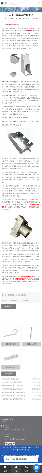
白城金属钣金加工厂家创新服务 (19, 303)
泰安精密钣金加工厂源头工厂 (13, 397)
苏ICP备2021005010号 (21, 450)
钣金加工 (24, 455)
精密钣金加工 (33, 455)
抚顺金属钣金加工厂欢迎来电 (13, 394)
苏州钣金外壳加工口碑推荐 (17, 297)
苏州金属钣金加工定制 (11, 387)
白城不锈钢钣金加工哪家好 (12, 390)
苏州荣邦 (36, 447)
